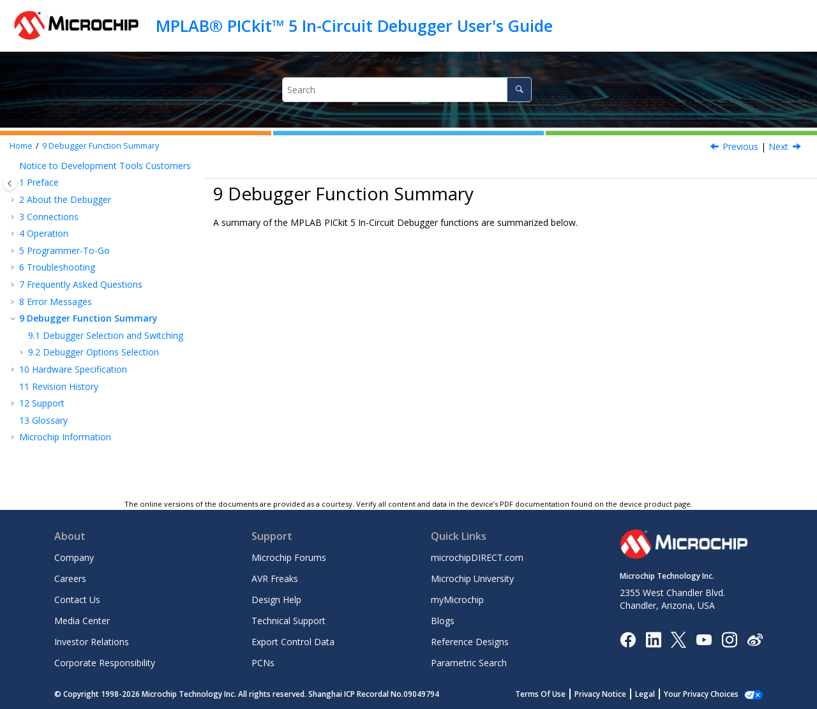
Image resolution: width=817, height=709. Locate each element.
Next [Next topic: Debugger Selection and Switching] (778, 146)
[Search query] (407, 89)
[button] (14, 166)
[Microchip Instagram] (729, 638)
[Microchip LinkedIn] (653, 638)
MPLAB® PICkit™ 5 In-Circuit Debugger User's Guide (354, 25)
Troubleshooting (57, 267)
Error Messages (55, 301)
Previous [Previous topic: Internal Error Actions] (740, 146)
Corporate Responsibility (104, 663)
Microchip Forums (288, 557)
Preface (39, 182)
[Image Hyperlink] (704, 639)
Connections (49, 217)
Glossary (43, 420)
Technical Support (288, 621)
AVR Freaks (274, 578)
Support (41, 403)
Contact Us (77, 599)
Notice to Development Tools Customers (105, 166)
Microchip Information (65, 437)
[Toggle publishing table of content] (10, 183)
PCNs (262, 663)
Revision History (58, 386)
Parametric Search (469, 663)
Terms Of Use (554, 694)
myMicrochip (457, 599)
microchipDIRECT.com (477, 557)
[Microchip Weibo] (755, 639)
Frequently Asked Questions (80, 284)
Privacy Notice (614, 694)
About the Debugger (65, 199)
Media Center (82, 621)
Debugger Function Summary (100, 145)
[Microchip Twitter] (678, 638)
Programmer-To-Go (64, 250)
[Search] (519, 89)
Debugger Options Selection (93, 352)
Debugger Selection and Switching (105, 335)
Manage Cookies (708, 694)
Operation (43, 233)
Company (74, 557)
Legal (659, 694)
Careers (70, 578)
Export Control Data (292, 642)
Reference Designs (470, 642)
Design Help (276, 599)
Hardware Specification (73, 369)
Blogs (442, 621)
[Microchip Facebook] (628, 638)
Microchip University (472, 578)
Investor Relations (91, 642)
